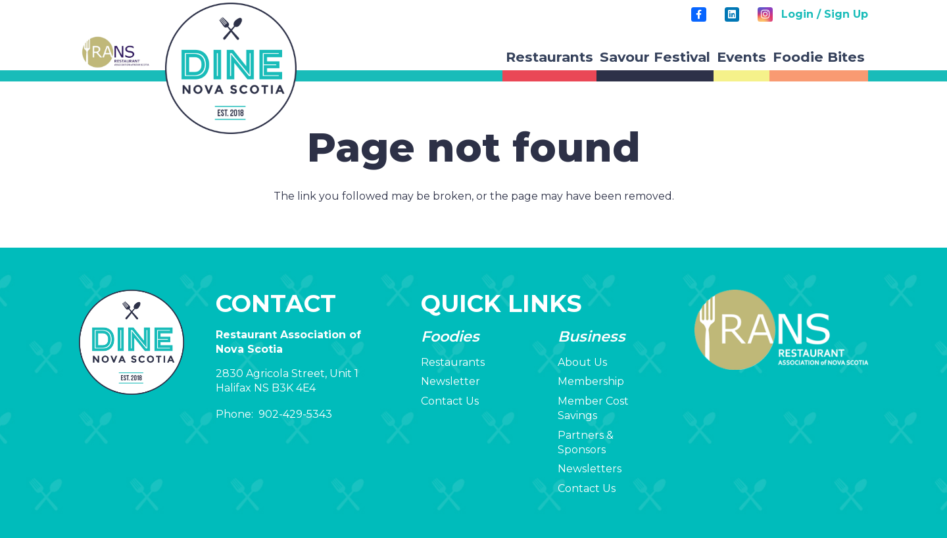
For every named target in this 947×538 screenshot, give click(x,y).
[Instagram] (765, 14)
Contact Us (450, 401)
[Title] (698, 14)
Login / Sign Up (824, 14)
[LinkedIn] (732, 14)
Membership (591, 381)
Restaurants (453, 362)
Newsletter (450, 381)
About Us (582, 362)
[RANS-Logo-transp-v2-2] (115, 51)
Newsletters (589, 468)
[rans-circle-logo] (231, 68)
